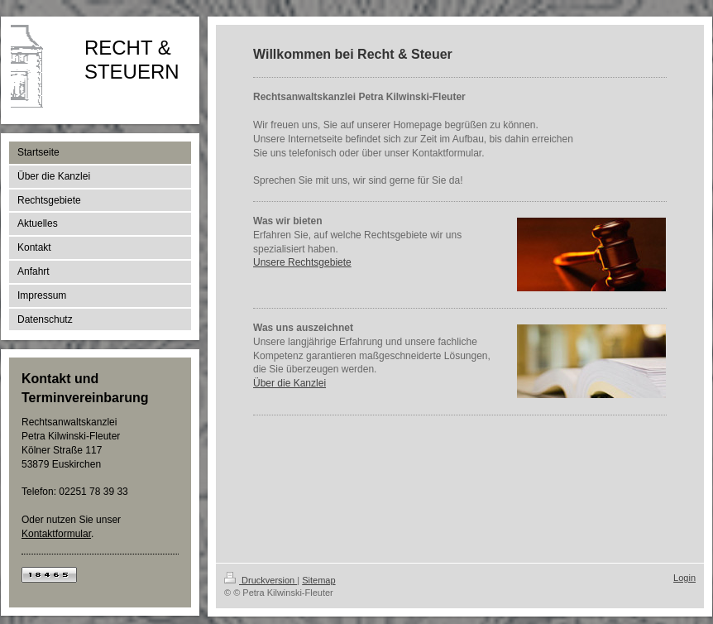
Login (684, 578)
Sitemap (318, 580)
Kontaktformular (56, 534)
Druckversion (260, 580)
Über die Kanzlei (289, 383)
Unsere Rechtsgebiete (302, 262)
